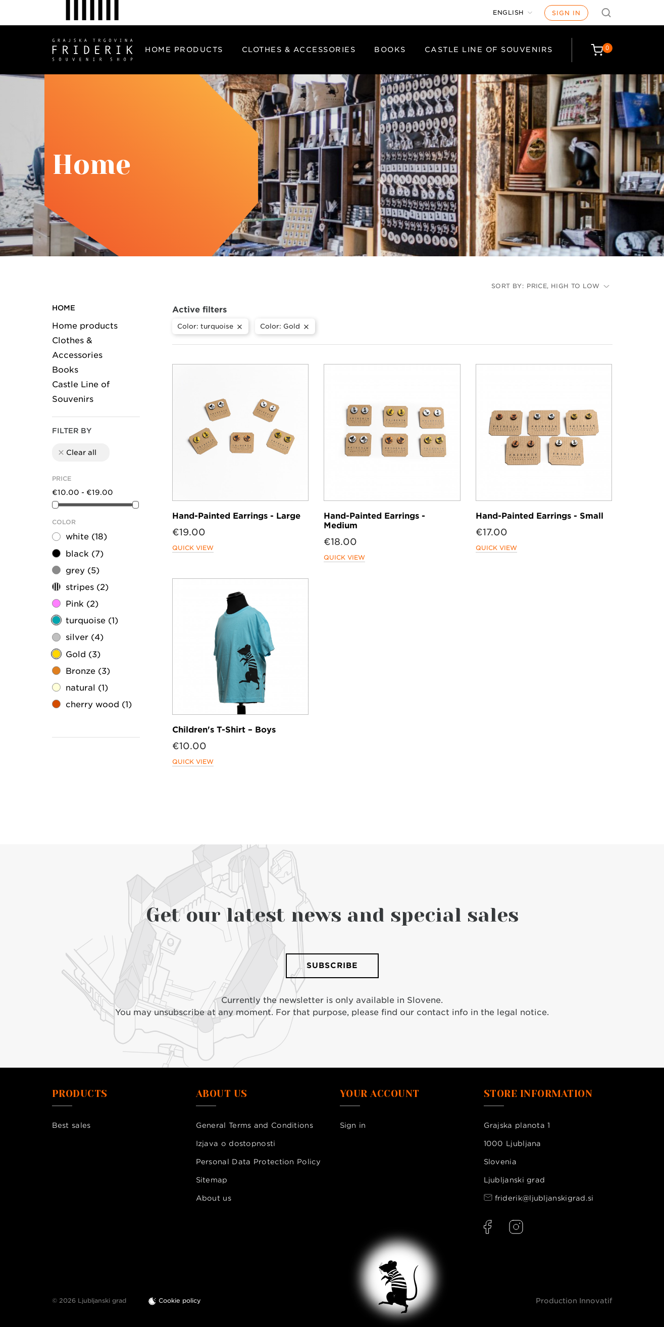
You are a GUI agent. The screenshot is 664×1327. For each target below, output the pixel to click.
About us (213, 1198)
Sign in (566, 13)
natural (87, 688)
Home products (184, 49)
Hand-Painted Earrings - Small (539, 516)
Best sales (71, 1125)
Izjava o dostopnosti (236, 1143)
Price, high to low (568, 286)
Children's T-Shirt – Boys (224, 730)
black (85, 554)
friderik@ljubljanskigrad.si (544, 1198)
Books (390, 49)
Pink (82, 604)
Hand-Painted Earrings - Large (236, 516)
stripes (87, 587)
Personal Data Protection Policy (258, 1162)
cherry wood (99, 704)
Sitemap (212, 1180)
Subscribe (332, 965)
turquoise (92, 620)
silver (85, 637)
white (86, 536)
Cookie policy (180, 1300)
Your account (380, 1094)
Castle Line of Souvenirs (489, 49)
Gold (83, 654)
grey (82, 570)
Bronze (88, 671)
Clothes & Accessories (299, 49)
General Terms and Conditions (254, 1125)
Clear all (76, 452)
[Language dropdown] (512, 12)
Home (63, 308)
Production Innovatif (574, 1301)
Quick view (193, 548)
